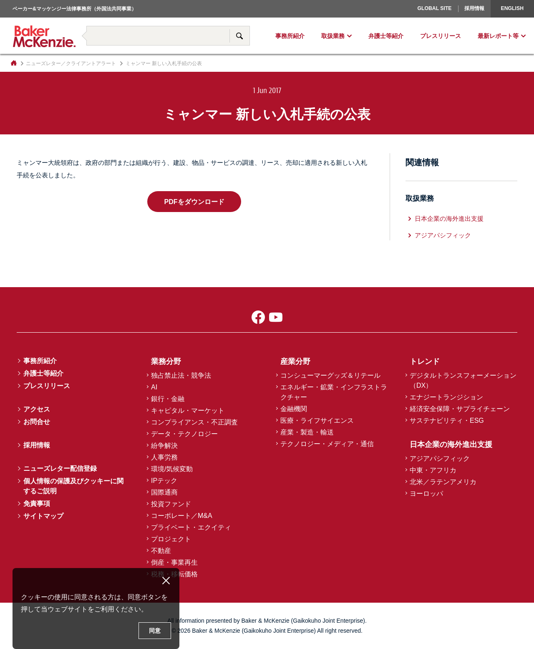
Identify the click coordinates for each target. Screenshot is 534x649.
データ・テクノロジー (184, 433)
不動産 (161, 550)
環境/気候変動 (172, 468)
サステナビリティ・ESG (447, 420)
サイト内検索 (239, 35)
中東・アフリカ (433, 470)
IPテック (164, 480)
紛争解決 (164, 445)
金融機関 (293, 408)
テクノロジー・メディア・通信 (327, 443)
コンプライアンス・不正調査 (194, 422)
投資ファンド (171, 504)
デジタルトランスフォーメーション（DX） (463, 380)
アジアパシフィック (443, 235)
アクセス (36, 409)
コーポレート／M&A (181, 515)
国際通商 (164, 492)
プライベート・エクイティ (191, 527)
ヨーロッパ (407, 18)
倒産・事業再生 (174, 562)
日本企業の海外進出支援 (449, 218)
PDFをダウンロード (194, 201)
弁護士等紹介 (385, 36)
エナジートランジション (446, 397)
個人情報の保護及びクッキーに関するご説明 (73, 486)
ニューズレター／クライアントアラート (71, 63)
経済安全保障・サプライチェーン (460, 408)
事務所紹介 (290, 36)
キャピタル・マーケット (187, 410)
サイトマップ (43, 516)
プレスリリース (440, 36)
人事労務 (164, 457)
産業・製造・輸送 (307, 432)
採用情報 (474, 8)
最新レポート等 (498, 36)
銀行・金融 (167, 398)
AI (154, 387)
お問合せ (36, 421)
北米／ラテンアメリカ (443, 481)
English (512, 8)
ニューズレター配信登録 (60, 468)
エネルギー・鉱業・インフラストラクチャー (333, 392)
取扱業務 (333, 36)
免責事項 (36, 503)
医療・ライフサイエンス (317, 420)
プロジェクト (171, 539)
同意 (155, 630)
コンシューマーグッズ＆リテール (330, 375)
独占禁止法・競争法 (181, 375)
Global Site (434, 8)
